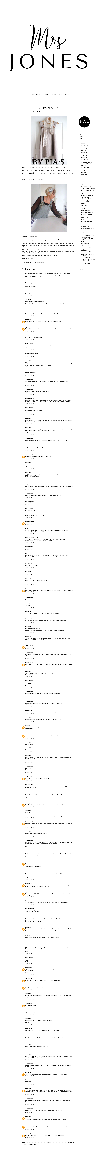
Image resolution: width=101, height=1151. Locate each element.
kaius (26, 1116)
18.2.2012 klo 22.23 (29, 1007)
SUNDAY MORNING (85, 243)
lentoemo (27, 1125)
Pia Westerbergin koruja (86, 231)
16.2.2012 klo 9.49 (29, 697)
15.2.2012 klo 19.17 (29, 423)
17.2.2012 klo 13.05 (29, 868)
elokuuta (83, 150)
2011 (81, 269)
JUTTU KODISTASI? (46, 94)
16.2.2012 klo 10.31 (29, 706)
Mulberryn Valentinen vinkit (86, 221)
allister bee (31, 286)
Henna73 (27, 563)
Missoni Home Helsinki (85, 210)
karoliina (27, 936)
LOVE (82, 193)
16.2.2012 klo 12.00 (29, 738)
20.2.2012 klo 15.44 (29, 1094)
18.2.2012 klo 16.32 (29, 982)
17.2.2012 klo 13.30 (29, 888)
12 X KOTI (54, 94)
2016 (81, 134)
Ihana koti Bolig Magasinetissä (87, 192)
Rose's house (28, 908)
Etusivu (48, 1142)
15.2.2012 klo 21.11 (29, 574)
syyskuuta (83, 148)
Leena (26, 1080)
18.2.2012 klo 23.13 (29, 1014)
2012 (81, 142)
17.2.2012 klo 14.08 (29, 896)
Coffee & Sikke (84, 179)
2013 (81, 140)
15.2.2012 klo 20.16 (29, 504)
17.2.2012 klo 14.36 (29, 904)
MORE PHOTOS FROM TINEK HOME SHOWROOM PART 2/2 (88, 255)
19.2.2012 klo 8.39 (29, 1024)
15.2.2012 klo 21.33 (29, 607)
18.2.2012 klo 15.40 (29, 974)
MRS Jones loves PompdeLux (87, 214)
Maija (26, 636)
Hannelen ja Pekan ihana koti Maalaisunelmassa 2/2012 (87, 233)
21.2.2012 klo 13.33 (29, 1137)
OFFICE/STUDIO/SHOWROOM (87, 195)
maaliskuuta (83, 159)
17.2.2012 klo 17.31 (29, 931)
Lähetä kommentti (28, 1140)
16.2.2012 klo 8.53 (29, 687)
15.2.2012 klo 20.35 (29, 517)
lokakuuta (83, 147)
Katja (26, 589)
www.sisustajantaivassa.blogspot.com (32, 179)
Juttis (26, 626)
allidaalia (27, 978)
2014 (81, 138)
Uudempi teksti (25, 1142)
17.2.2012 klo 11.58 (29, 858)
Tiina (26, 862)
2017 (81, 133)
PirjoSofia (27, 822)
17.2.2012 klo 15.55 (29, 923)
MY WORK (61, 94)
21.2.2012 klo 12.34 (29, 1129)
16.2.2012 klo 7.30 (29, 667)
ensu (26, 1133)
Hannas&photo (84, 165)
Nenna (26, 803)
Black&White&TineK (85, 209)
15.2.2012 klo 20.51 (29, 549)
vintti (26, 986)
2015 (81, 136)
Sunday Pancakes (84, 219)
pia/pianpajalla (28, 372)
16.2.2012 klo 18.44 (29, 799)
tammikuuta (83, 267)
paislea (26, 282)
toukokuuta (83, 155)
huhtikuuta (83, 157)
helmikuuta (83, 161)
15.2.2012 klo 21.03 (29, 559)
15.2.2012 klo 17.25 (29, 288)
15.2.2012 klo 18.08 (29, 349)
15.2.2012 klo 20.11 (29, 497)
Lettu (26, 927)
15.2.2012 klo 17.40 (29, 308)
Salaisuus (83, 203)
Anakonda (27, 521)
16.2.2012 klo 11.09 (29, 713)
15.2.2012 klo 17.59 (29, 331)
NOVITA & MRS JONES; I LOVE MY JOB (87, 229)
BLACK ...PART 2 (84, 183)
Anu (26, 485)
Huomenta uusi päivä (85, 200)
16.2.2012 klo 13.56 (29, 762)
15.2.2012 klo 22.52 (29, 641)
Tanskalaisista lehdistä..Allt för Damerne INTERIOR (87, 262)
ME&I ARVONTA (84, 172)
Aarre (26, 335)
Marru (26, 917)
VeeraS (26, 619)
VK (25, 312)
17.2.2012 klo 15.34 (29, 913)
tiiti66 (26, 1072)
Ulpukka (27, 611)
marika (26, 776)
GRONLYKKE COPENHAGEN (86, 265)
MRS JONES (38, 94)
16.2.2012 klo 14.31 (29, 772)
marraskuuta (84, 145)
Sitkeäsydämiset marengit (86, 170)
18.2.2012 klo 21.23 (29, 999)
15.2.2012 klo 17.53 (29, 323)
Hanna (26, 319)
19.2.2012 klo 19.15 (29, 1059)
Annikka (27, 546)
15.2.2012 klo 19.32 (29, 481)
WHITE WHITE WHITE (85, 167)
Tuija (26, 299)
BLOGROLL (67, 94)
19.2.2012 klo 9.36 (29, 1032)
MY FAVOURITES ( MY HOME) (86, 186)
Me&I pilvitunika (84, 174)
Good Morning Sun (85, 226)
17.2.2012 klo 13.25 (29, 879)
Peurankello (27, 1011)
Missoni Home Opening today (87, 212)
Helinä (26, 418)
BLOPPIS (82, 169)
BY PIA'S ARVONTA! (85, 207)
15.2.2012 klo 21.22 (29, 593)
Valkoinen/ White (84, 205)
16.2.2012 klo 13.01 (29, 751)
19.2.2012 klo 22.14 (29, 1068)
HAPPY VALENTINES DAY (86, 216)
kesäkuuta (83, 154)
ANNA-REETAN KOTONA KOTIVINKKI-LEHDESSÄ (86, 198)
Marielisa (27, 710)
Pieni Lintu (27, 501)
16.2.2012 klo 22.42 (29, 827)
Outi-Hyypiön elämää (29, 353)
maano (26, 1028)
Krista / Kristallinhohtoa (30, 537)
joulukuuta (83, 143)
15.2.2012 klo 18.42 (29, 385)
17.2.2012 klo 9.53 (29, 848)
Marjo (26, 883)
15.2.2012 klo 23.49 (29, 658)
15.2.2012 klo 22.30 (29, 632)
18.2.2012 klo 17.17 (29, 989)
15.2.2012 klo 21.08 (29, 567)
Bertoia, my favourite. (85, 257)
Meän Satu (27, 900)
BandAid (82, 224)
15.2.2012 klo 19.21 (29, 442)
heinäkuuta (83, 152)
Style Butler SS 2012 (85, 201)
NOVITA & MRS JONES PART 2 (87, 223)
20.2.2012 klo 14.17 (29, 1084)
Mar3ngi (27, 528)
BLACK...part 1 (84, 184)
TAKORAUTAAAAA (84, 217)
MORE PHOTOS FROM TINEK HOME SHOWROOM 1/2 (88, 260)
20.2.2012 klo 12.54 (29, 1075)
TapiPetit (27, 1003)
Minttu (26, 1088)
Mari (26, 292)
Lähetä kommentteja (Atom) (30, 1144)
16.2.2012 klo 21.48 (29, 806)
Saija (26, 734)
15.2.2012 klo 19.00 (29, 403)
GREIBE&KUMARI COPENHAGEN (87, 235)
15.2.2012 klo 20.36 (29, 524)
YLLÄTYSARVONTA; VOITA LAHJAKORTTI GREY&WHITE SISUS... (87, 238)
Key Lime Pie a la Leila (85, 176)
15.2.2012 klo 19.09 (29, 414)
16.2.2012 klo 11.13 (29, 721)
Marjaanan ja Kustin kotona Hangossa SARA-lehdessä (87, 163)
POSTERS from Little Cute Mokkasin (88, 188)
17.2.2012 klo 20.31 (29, 942)
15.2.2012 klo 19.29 (29, 458)
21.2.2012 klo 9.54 (29, 1121)
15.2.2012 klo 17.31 (29, 295)
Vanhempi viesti (71, 1142)
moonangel (27, 454)
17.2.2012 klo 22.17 (29, 963)
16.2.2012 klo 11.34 (29, 730)
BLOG (32, 94)
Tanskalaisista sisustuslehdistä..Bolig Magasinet (86, 248)
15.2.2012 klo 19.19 (29, 434)
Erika (26, 571)
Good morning (84, 177)
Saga (26, 327)
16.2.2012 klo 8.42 (29, 676)
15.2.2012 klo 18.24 (29, 356)
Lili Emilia (27, 784)
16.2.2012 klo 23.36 (29, 836)
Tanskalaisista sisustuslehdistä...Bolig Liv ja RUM (87, 252)
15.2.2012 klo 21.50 (29, 622)
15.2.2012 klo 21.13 (29, 584)
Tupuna (27, 892)
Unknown (27, 645)
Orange (82, 241)
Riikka (26, 671)
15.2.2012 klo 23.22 (29, 648)
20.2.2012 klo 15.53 (29, 1104)
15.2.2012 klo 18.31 (29, 368)
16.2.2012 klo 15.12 (29, 780)
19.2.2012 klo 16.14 (29, 1051)
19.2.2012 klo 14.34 (29, 1040)
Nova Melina (28, 398)
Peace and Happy (84, 181)
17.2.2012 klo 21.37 (29, 953)
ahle (26, 725)
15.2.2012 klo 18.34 (29, 375)
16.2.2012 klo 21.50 (29, 817)
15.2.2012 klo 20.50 (29, 542)
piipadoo (27, 343)
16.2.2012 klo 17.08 (29, 789)
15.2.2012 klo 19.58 (29, 489)
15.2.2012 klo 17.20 (29, 278)
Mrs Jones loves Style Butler (86, 245)
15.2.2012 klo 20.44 (29, 533)
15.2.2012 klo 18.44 (29, 394)
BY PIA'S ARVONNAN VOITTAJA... (87, 190)
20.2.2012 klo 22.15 (29, 1112)
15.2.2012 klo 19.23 (29, 450)
